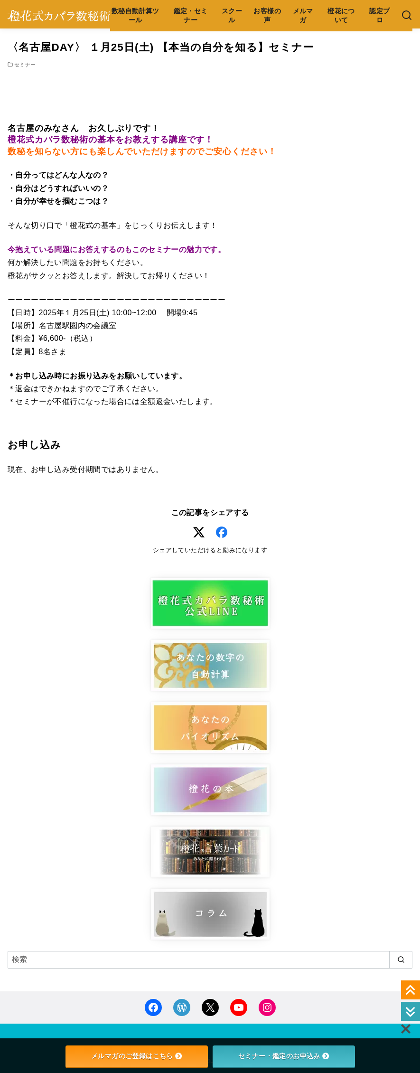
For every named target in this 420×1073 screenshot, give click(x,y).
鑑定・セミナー (191, 15)
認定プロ (379, 15)
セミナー (25, 64)
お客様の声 (267, 15)
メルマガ (303, 15)
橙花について (341, 15)
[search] (400, 959)
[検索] (406, 16)
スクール (232, 15)
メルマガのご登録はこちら (136, 1056)
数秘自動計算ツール (135, 15)
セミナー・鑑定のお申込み (283, 1056)
